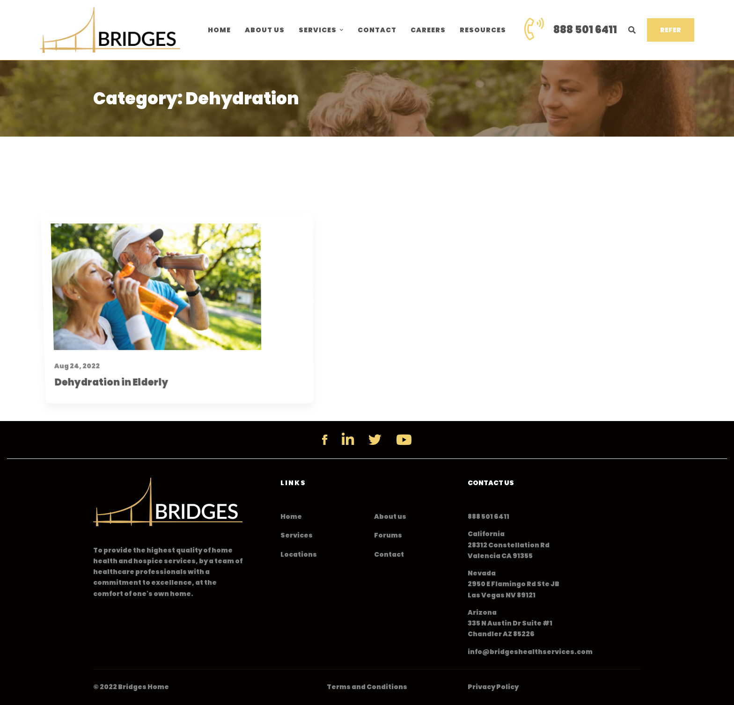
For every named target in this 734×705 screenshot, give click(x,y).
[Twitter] (375, 439)
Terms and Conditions (367, 686)
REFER (670, 30)
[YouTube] (403, 439)
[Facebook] (325, 439)
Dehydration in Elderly (101, 421)
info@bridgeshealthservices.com (530, 651)
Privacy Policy (493, 686)
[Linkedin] (347, 439)
